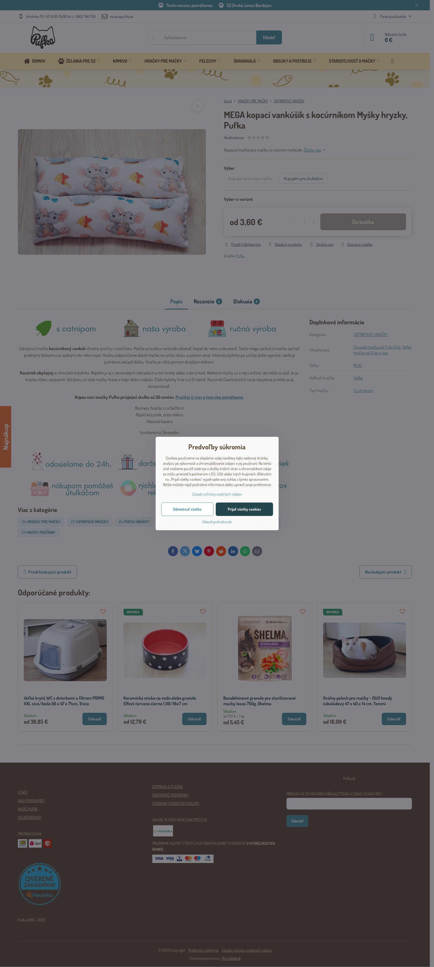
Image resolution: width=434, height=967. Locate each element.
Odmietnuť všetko (187, 509)
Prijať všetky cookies (244, 509)
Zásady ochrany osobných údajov (217, 494)
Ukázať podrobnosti (217, 521)
